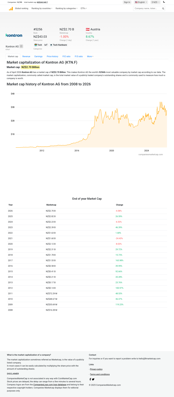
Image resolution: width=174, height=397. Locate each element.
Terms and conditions (100, 374)
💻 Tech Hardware (58, 45)
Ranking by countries (41, 8)
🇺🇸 (140, 2)
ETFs (83, 8)
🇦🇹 (93, 29)
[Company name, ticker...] (149, 8)
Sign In (127, 2)
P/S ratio (79, 56)
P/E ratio (66, 56)
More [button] (89, 56)
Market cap (13, 56)
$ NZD (155, 2)
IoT (46, 45)
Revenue (26, 56)
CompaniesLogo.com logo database (49, 384)
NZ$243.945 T (42, 2)
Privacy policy (96, 369)
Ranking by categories (66, 8)
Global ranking (21, 8)
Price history (52, 56)
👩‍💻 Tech (38, 45)
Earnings (39, 56)
